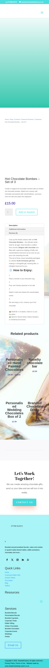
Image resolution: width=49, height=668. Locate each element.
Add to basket (27, 212)
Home (7, 119)
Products (17, 119)
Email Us (13, 645)
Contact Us (24, 502)
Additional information (17, 229)
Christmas (38, 119)
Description (13, 225)
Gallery (7, 586)
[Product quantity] (9, 212)
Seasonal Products (27, 119)
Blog (6, 583)
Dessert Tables (10, 578)
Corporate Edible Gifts (12, 575)
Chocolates (9, 580)
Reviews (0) (13, 233)
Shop (11, 119)
